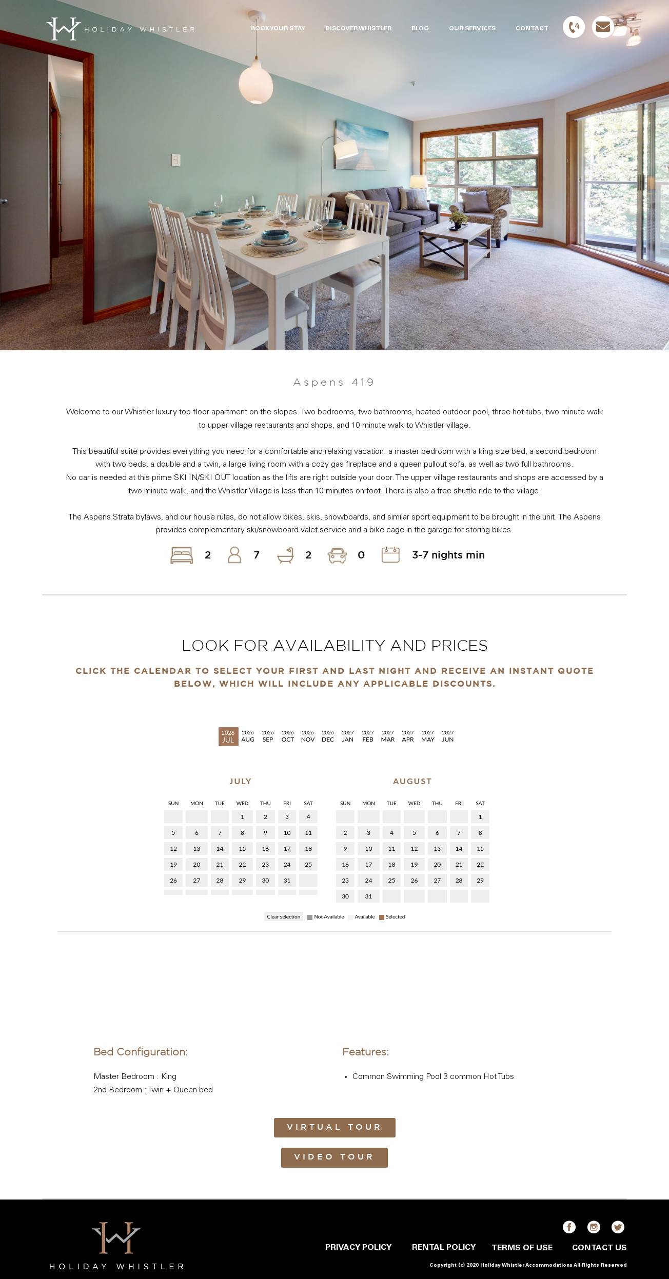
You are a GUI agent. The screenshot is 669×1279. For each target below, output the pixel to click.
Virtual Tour (335, 1127)
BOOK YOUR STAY (278, 29)
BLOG (420, 29)
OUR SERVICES (472, 29)
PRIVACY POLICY (358, 1248)
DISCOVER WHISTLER (358, 29)
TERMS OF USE (522, 1248)
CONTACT (532, 29)
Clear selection (284, 916)
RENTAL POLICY (444, 1248)
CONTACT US (599, 1248)
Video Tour (334, 1157)
